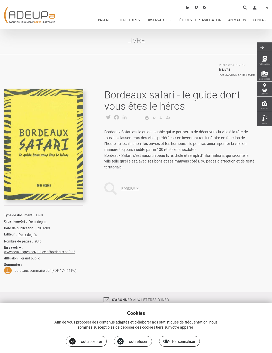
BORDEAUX (130, 188)
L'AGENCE (105, 20)
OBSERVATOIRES (160, 20)
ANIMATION (237, 20)
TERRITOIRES (129, 20)
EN (266, 8)
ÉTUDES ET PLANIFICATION (200, 20)
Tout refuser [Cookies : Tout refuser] (137, 341)
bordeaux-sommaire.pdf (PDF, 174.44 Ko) (45, 270)
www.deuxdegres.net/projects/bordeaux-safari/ (39, 251)
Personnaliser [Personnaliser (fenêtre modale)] (183, 341)
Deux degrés (38, 221)
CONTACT (260, 20)
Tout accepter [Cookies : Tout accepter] (90, 341)
